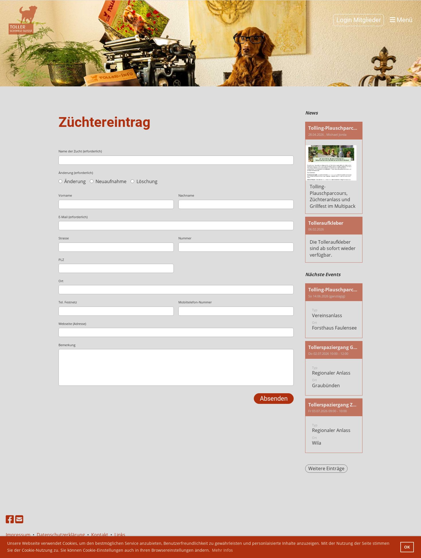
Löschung (143, 181)
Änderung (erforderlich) (76, 172)
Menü (401, 20)
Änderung (72, 181)
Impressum (19, 535)
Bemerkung (67, 345)
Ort (61, 281)
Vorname (65, 195)
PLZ (61, 259)
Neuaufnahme (108, 181)
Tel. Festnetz (68, 302)
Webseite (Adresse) (72, 323)
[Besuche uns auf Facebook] (10, 519)
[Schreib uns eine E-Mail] (19, 519)
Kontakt (99, 535)
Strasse (64, 238)
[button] (333, 310)
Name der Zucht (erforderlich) (80, 151)
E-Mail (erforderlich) (73, 217)
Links (119, 535)
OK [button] (407, 547)
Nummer (184, 238)
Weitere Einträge (326, 468)
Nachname (186, 195)
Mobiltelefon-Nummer (195, 302)
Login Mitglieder (358, 20)
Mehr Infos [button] (222, 550)
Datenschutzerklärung (61, 535)
